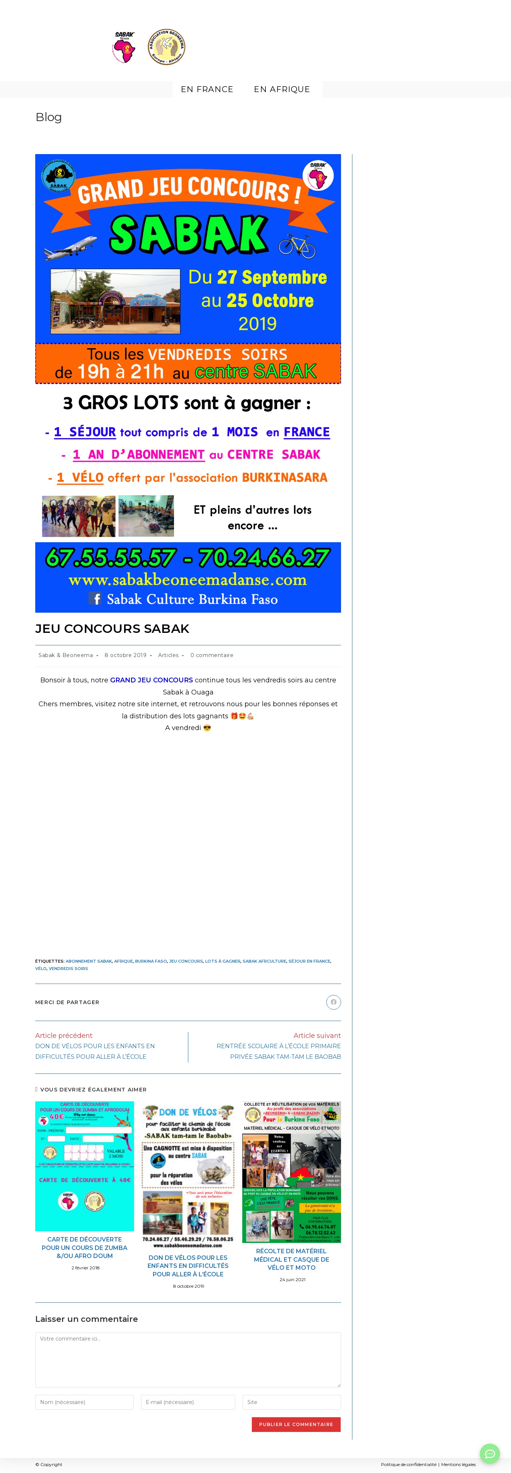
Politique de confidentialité (408, 1464)
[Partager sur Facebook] (333, 1002)
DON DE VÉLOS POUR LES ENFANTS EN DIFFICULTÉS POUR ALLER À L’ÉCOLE (188, 1266)
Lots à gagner (222, 961)
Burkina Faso (151, 961)
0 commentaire (212, 655)
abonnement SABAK (89, 961)
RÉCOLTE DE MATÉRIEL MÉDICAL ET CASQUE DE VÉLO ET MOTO (291, 1259)
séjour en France (309, 961)
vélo (41, 968)
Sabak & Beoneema (66, 655)
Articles (168, 655)
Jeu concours (186, 961)
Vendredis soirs (68, 968)
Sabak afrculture (264, 961)
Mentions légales (458, 1464)
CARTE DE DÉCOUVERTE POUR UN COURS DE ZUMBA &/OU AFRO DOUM (84, 1247)
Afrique (123, 961)
